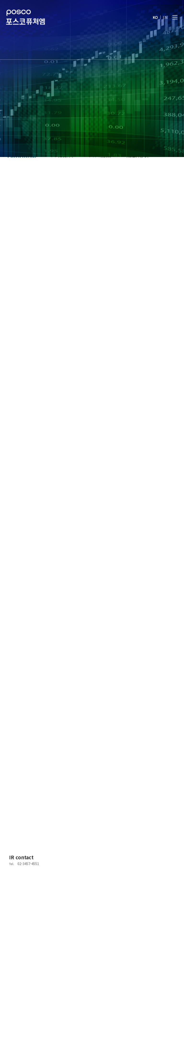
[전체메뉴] (174, 17)
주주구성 (100, 171)
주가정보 (62, 171)
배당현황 (137, 171)
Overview (21, 171)
